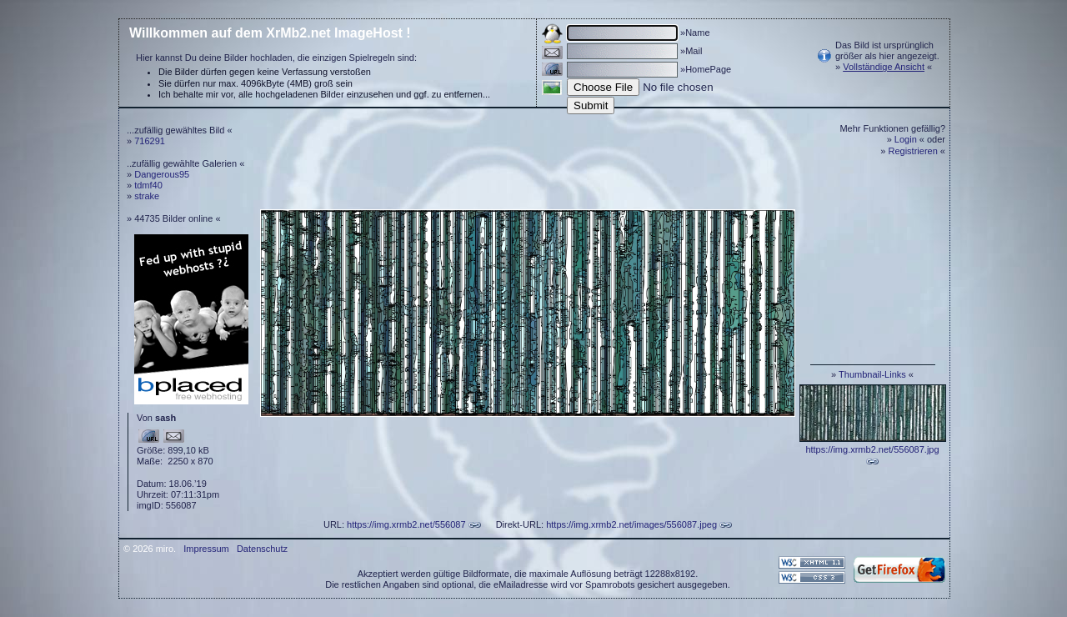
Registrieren (913, 151)
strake (146, 196)
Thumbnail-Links (872, 374)
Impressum (205, 549)
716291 (149, 141)
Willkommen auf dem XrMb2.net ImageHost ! (270, 33)
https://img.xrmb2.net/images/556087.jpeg (631, 524)
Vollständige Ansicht (883, 67)
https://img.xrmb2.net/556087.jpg (872, 449)
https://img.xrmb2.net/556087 (406, 524)
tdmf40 (148, 185)
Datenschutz (262, 549)
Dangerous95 (161, 174)
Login (905, 139)
